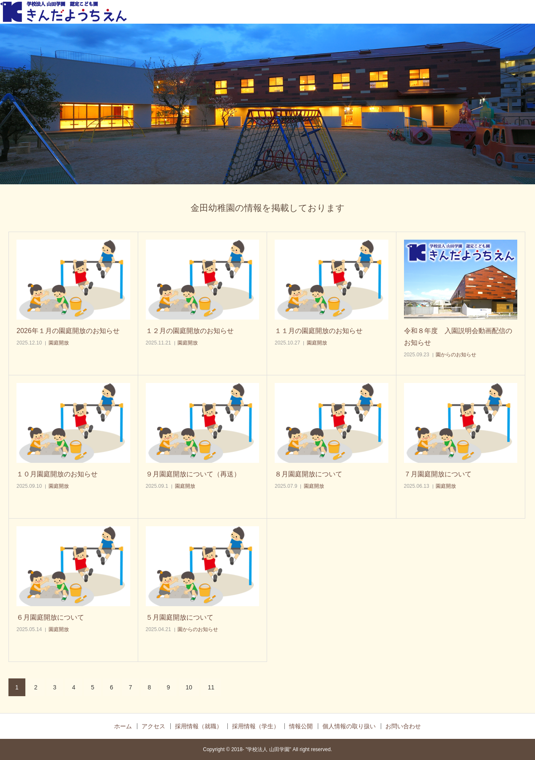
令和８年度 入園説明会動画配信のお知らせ (458, 336)
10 (189, 687)
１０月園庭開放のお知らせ (57, 474)
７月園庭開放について (438, 474)
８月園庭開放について (308, 474)
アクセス (153, 726)
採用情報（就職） (198, 726)
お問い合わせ (403, 726)
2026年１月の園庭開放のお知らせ (68, 330)
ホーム (123, 726)
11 (211, 687)
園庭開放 (59, 343)
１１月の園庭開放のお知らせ (319, 330)
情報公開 (301, 726)
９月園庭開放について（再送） (193, 474)
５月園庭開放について (179, 617)
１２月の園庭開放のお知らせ (190, 330)
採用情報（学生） (255, 726)
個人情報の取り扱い (349, 726)
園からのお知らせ (456, 355)
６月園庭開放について (50, 617)
